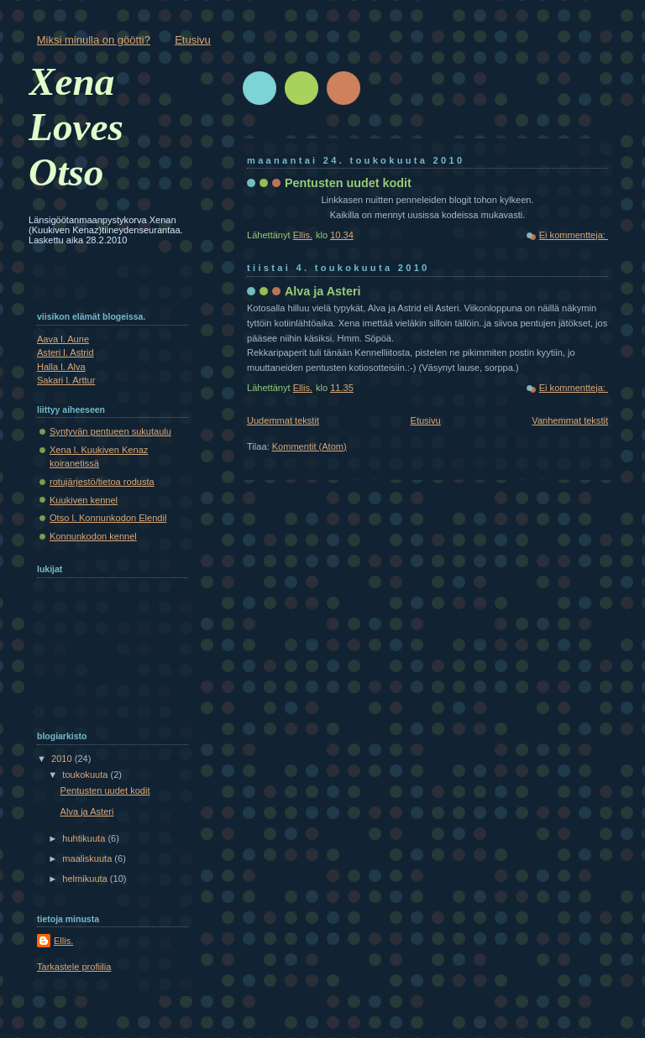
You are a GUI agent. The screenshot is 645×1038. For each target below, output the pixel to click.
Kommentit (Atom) (309, 446)
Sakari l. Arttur (66, 380)
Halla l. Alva (61, 367)
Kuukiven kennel (84, 500)
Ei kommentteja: (573, 235)
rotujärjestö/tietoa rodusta (102, 482)
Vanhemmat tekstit (570, 420)
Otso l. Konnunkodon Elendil (108, 518)
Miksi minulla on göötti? (93, 40)
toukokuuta (86, 774)
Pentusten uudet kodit (348, 183)
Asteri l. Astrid (65, 352)
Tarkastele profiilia (74, 967)
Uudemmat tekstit (283, 420)
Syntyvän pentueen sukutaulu (110, 431)
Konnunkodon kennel (93, 536)
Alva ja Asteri (322, 291)
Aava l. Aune (63, 339)
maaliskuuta (88, 858)
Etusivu (193, 40)
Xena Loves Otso (76, 127)
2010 (63, 759)
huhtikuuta (85, 838)
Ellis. (63, 941)
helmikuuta (86, 879)
